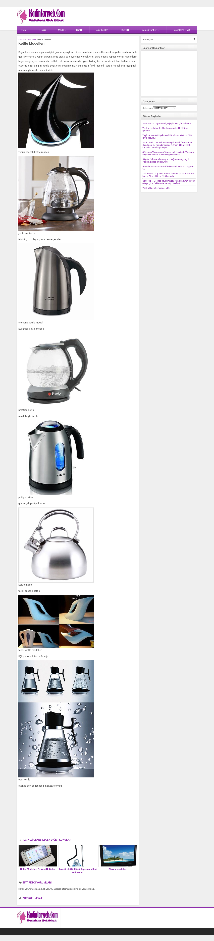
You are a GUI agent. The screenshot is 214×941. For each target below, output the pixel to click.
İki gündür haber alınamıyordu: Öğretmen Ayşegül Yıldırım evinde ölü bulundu (165, 160)
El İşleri (43, 30)
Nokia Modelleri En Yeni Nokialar (37, 869)
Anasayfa (22, 40)
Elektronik (32, 40)
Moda (62, 30)
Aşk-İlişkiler (103, 30)
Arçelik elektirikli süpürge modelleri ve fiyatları (78, 871)
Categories (147, 108)
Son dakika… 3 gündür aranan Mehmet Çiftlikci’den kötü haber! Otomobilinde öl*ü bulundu (168, 174)
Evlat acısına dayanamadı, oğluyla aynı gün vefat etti (166, 123)
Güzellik (125, 30)
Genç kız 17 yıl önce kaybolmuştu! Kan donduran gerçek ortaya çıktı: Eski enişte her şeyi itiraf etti (168, 182)
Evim (24, 30)
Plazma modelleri (118, 869)
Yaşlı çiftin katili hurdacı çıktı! (156, 188)
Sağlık (80, 30)
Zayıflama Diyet (182, 30)
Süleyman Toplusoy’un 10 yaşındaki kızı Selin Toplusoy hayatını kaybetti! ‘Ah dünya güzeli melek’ (168, 153)
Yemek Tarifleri (150, 30)
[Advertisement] (77, 813)
